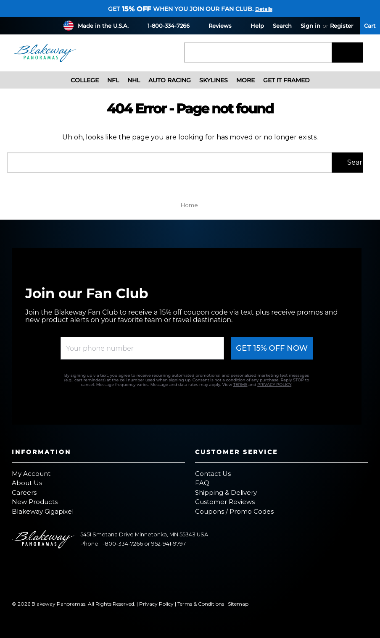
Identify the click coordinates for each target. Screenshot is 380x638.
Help (252, 25)
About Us (27, 483)
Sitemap (238, 604)
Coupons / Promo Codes (234, 511)
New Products (35, 502)
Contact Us (213, 474)
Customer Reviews (225, 502)
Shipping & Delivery (226, 492)
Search (282, 25)
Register (341, 25)
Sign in (310, 25)
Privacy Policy (156, 604)
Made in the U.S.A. (103, 25)
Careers (24, 492)
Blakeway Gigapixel (43, 511)
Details (263, 9)
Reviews (215, 25)
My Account (31, 474)
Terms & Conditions (200, 604)
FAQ (202, 483)
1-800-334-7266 (163, 25)
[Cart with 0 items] (370, 25)
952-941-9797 (168, 544)
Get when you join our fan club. (180, 9)
